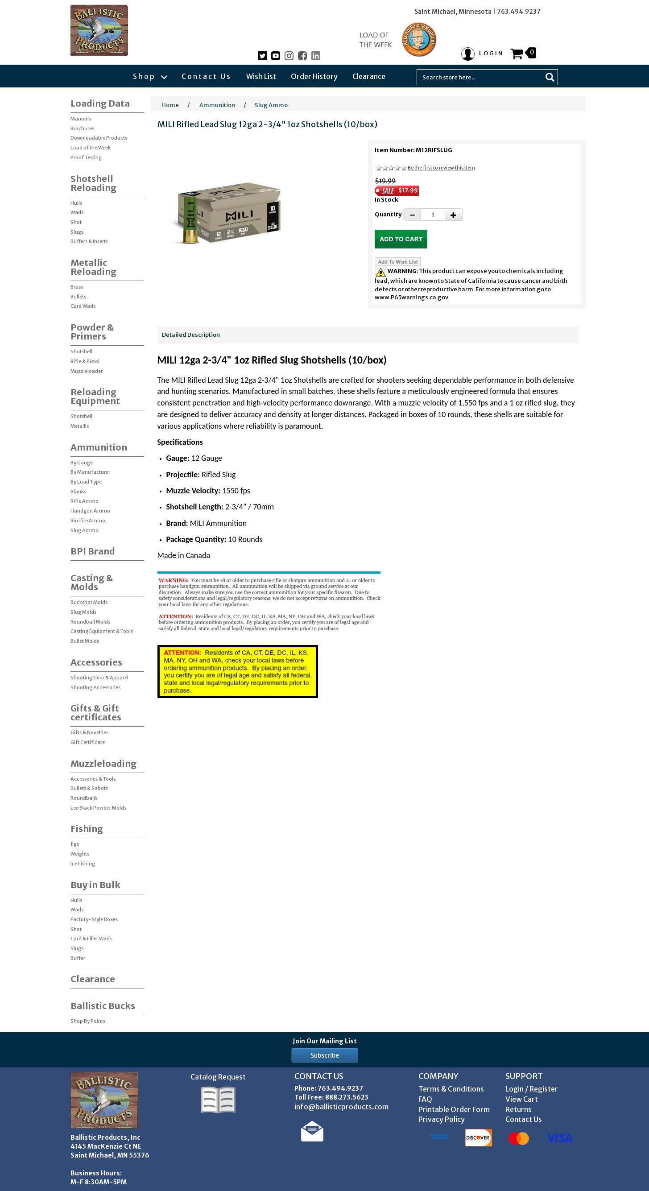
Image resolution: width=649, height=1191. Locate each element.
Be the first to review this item (441, 168)
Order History (314, 76)
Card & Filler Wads (91, 938)
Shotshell (81, 351)
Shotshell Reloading (93, 183)
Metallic (79, 426)
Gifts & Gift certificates (95, 713)
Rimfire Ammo (87, 520)
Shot (76, 222)
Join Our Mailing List (325, 1041)
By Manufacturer (90, 472)
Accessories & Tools (93, 779)
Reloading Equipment (95, 396)
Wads (76, 212)
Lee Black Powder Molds (98, 808)
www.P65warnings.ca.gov (411, 297)
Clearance (368, 76)
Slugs (76, 232)
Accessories (96, 662)
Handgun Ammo (90, 511)
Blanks (78, 491)
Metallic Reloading (93, 267)
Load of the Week (90, 148)
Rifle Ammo (84, 501)
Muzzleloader (86, 371)
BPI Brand (92, 551)
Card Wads (82, 306)
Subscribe (324, 1055)
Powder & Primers (92, 332)
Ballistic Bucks (102, 1005)
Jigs (74, 844)
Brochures (82, 128)
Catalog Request (218, 1076)
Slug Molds (83, 612)
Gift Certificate (87, 742)
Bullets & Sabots (89, 788)
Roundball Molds (90, 622)
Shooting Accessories (95, 687)
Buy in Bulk (95, 884)
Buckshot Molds (88, 602)
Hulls (76, 203)
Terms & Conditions (451, 1088)
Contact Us (206, 76)
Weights (79, 854)
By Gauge (81, 462)
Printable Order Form (454, 1109)
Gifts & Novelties (89, 732)
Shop (150, 76)
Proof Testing (86, 157)
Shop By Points (87, 1021)
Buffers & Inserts (89, 241)
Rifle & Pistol (84, 361)
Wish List (261, 76)
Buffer (77, 958)
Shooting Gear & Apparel (99, 677)
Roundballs (83, 798)
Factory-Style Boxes (94, 919)
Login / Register (531, 1088)
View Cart (521, 1099)
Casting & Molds (91, 582)
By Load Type (86, 482)
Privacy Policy (441, 1119)
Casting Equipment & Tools (101, 631)
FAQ (425, 1099)
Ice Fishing (82, 863)
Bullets (78, 297)
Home (170, 105)
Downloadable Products (98, 138)
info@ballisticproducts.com (341, 1106)
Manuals (80, 119)
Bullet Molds (84, 641)
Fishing (86, 828)
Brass (76, 287)
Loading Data (100, 103)
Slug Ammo (84, 530)
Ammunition (98, 447)
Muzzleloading (103, 763)
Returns (518, 1109)
